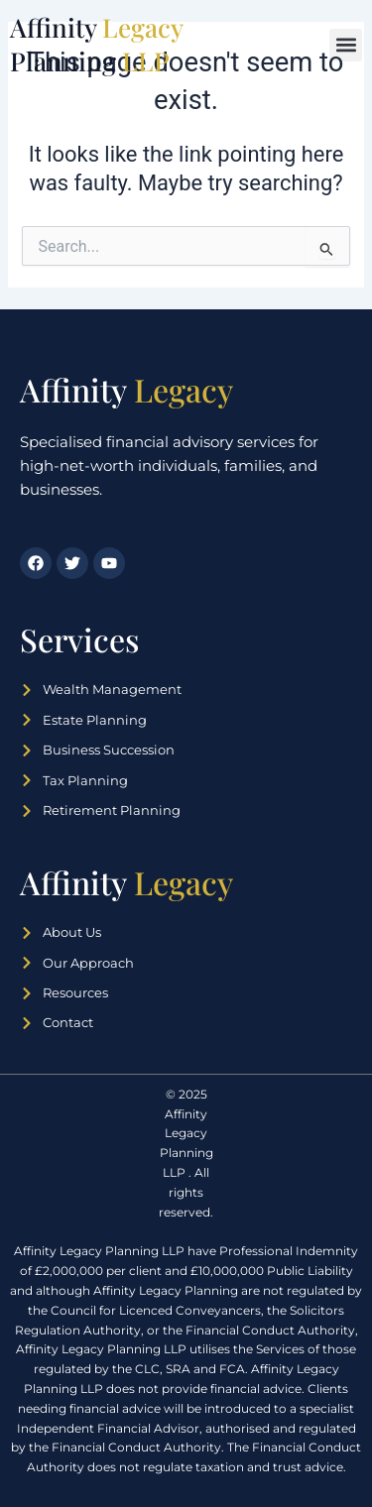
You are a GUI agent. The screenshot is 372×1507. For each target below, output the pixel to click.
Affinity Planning (97, 44)
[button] (345, 45)
